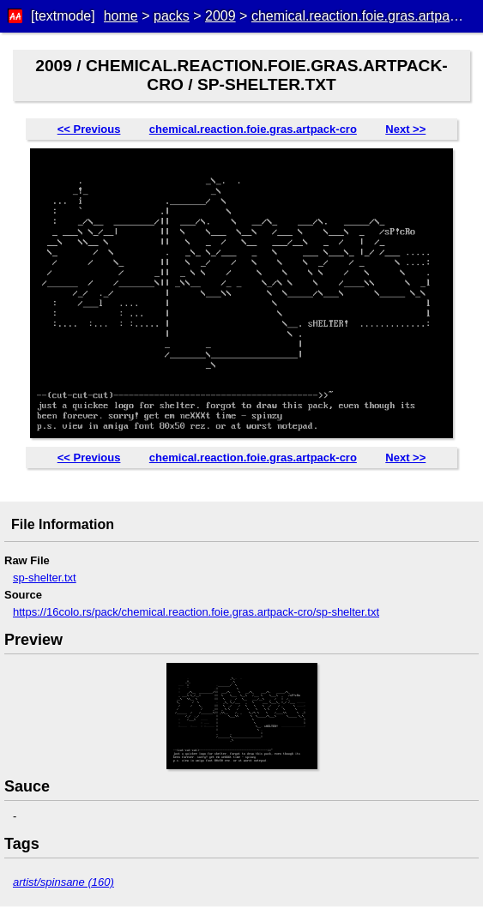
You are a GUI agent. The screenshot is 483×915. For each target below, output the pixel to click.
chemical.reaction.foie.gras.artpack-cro (253, 129)
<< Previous (89, 129)
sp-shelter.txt (44, 577)
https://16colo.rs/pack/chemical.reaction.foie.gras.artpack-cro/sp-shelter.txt (196, 611)
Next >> (405, 129)
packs (172, 16)
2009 (220, 16)
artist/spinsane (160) (63, 882)
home (121, 16)
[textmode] (63, 16)
